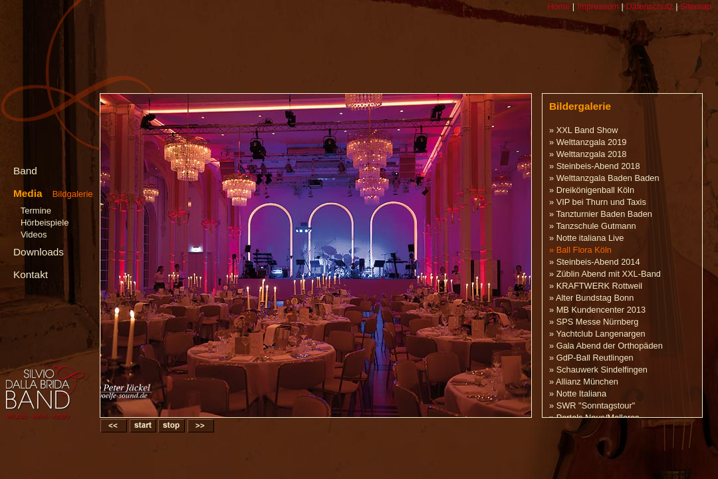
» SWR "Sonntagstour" (592, 405)
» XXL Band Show (583, 130)
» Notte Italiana (577, 394)
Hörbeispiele (45, 223)
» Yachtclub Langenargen (597, 334)
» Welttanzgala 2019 (587, 142)
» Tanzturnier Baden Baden (600, 214)
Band (25, 170)
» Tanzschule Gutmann (592, 226)
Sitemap (694, 6)
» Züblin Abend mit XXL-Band (605, 274)
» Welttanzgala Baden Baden (604, 178)
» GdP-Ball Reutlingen (591, 358)
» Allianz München (583, 382)
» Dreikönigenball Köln (591, 190)
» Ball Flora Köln (580, 250)
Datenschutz (648, 6)
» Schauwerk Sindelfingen (598, 370)
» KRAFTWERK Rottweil (595, 286)
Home (558, 6)
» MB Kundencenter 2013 (597, 310)
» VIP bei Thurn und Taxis (597, 202)
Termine (36, 211)
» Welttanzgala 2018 (587, 154)
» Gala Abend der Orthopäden (606, 346)
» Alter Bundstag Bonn (591, 298)
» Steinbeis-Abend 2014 (594, 262)
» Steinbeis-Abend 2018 (594, 166)
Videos (34, 235)
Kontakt (30, 274)
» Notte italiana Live (586, 238)
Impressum (596, 6)
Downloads (38, 251)
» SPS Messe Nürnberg (593, 322)
